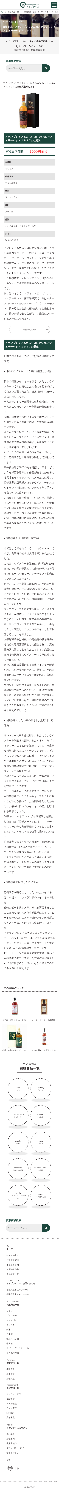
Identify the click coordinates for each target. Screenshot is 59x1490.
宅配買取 (10, 1369)
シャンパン (11, 1320)
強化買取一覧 (12, 1274)
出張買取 (10, 1374)
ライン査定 (11, 1408)
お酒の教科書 (12, 1269)
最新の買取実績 (29, 329)
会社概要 (10, 1434)
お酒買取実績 (12, 1260)
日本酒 (9, 1334)
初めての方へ (12, 1255)
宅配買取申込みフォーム (17, 1289)
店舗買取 (10, 1378)
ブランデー (11, 1315)
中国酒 (9, 1343)
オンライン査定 (13, 1394)
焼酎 (8, 1329)
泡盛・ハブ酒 (12, 1338)
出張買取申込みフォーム (17, 1294)
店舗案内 (10, 1438)
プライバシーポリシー (16, 1448)
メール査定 (11, 1403)
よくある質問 (12, 1264)
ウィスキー (11, 1325)
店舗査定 (10, 1417)
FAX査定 (10, 1413)
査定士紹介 (11, 1443)
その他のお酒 (12, 1353)
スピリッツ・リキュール (17, 1348)
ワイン (9, 1310)
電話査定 (10, 1399)
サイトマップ (12, 1452)
